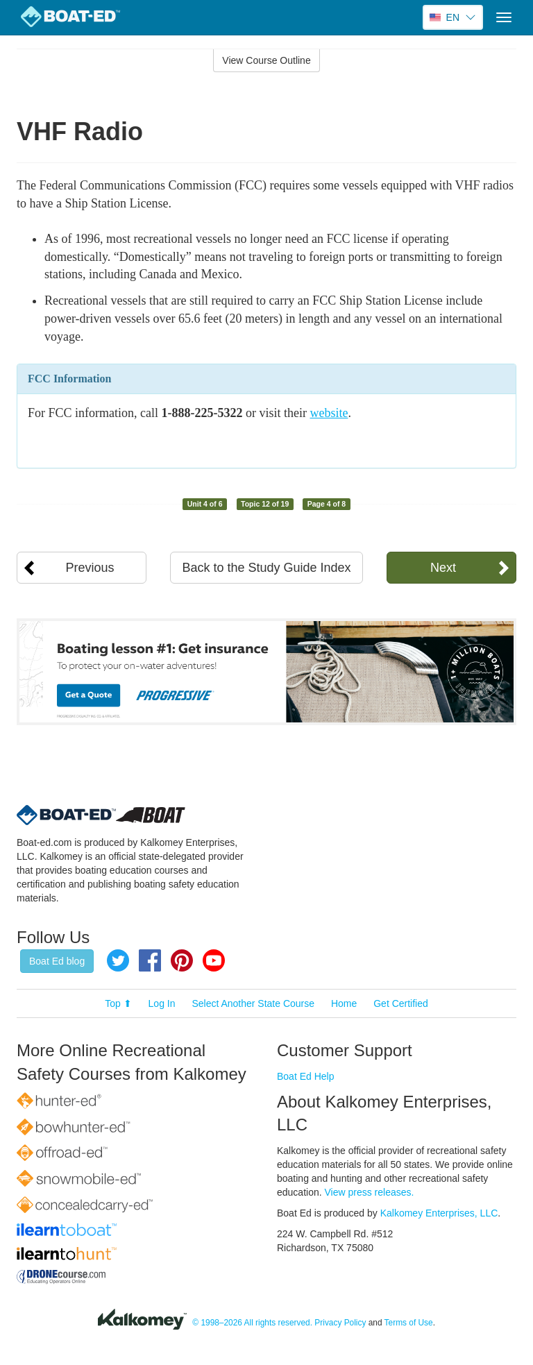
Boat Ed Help (306, 1076)
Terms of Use (408, 1323)
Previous (90, 568)
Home (344, 1003)
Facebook (150, 960)
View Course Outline (266, 60)
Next (443, 568)
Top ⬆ (118, 1003)
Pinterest (182, 960)
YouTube (214, 960)
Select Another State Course (253, 1003)
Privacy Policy (340, 1323)
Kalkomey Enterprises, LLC (439, 1213)
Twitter (118, 960)
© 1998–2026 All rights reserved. (252, 1323)
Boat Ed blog (57, 961)
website (329, 413)
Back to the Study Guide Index (266, 568)
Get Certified (400, 1003)
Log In (162, 1003)
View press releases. (369, 1192)
